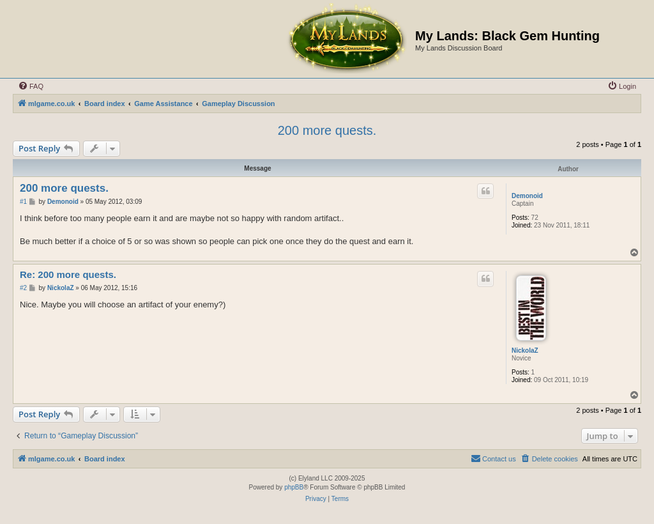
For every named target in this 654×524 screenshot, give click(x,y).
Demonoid (527, 195)
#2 (23, 287)
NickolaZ (525, 350)
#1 (23, 201)
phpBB (293, 487)
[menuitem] (31, 86)
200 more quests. (327, 130)
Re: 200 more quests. (68, 274)
